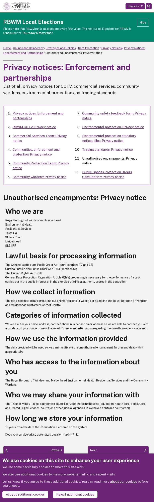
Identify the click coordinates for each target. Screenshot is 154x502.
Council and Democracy (28, 48)
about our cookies (123, 482)
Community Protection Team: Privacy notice (41, 165)
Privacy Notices (111, 48)
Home (7, 48)
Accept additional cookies (25, 494)
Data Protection (88, 48)
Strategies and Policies (61, 48)
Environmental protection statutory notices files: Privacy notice (109, 138)
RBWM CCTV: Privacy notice (34, 127)
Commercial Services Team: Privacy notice (40, 138)
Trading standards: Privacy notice (107, 150)
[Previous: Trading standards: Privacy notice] (33, 450)
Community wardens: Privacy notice (39, 177)
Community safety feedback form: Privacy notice (114, 115)
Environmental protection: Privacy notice (113, 127)
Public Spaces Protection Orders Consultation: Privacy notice (107, 174)
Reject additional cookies (75, 494)
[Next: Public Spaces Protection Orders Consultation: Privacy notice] (118, 450)
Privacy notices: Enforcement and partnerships (38, 115)
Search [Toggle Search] (149, 6)
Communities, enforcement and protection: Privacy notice (36, 152)
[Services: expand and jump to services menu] (135, 6)
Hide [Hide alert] (143, 22)
